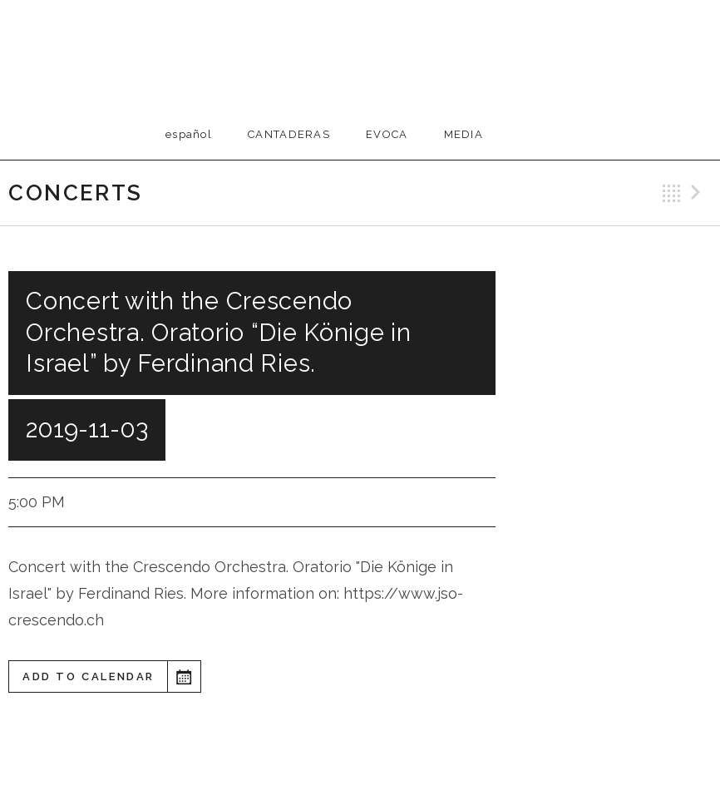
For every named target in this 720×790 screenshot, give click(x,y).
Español (188, 134)
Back (671, 193)
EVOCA (387, 134)
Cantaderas (289, 134)
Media (464, 134)
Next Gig (698, 193)
